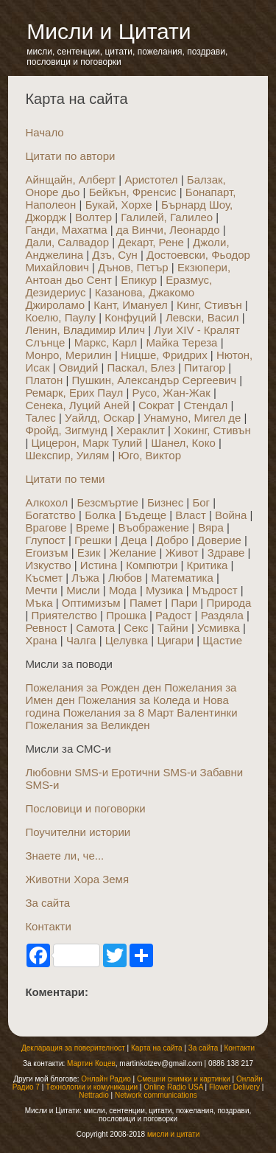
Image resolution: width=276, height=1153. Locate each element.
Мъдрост (215, 590)
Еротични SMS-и (154, 772)
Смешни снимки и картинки (183, 1079)
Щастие (222, 640)
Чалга (81, 640)
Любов (125, 577)
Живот (182, 552)
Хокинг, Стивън (212, 430)
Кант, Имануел (130, 305)
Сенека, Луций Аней (77, 405)
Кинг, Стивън (209, 305)
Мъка (38, 602)
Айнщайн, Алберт (70, 179)
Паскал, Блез (141, 367)
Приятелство (63, 615)
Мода (123, 590)
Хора (86, 879)
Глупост (45, 540)
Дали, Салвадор (67, 242)
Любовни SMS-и (66, 772)
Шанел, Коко (183, 442)
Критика (207, 565)
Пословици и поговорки (85, 808)
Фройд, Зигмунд (66, 430)
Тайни (173, 627)
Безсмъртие (107, 502)
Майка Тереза (181, 342)
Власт (190, 515)
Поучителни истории (77, 832)
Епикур (139, 280)
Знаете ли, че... (64, 855)
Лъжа (85, 577)
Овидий (79, 367)
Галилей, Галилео (167, 217)
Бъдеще (145, 515)
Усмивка (218, 627)
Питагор (204, 367)
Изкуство (48, 565)
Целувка (126, 640)
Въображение (153, 527)
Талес (40, 417)
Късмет (44, 577)
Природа (228, 602)
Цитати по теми (65, 479)
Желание (133, 552)
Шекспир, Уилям (67, 455)
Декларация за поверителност (73, 1048)
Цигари (175, 640)
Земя (115, 879)
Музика (164, 590)
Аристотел (150, 179)
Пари (184, 602)
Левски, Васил (202, 317)
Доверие (219, 540)
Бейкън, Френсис (133, 192)
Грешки (93, 540)
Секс (136, 627)
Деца (133, 540)
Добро (172, 540)
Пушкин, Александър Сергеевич (153, 380)
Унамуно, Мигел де (192, 417)
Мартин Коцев (91, 1063)
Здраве (226, 552)
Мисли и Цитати (108, 31)
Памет (146, 602)
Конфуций (130, 317)
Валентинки (207, 712)
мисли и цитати (173, 1134)
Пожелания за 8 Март (118, 712)
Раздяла (222, 615)
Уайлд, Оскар (100, 417)
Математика (182, 577)
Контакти (48, 926)
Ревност (46, 627)
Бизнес (165, 502)
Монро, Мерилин (68, 355)
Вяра (211, 527)
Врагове (45, 527)
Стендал (205, 405)
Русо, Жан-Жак (171, 392)
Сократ (156, 405)
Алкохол (46, 502)
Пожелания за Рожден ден (93, 687)
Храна (41, 640)
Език (89, 552)
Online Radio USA (173, 1087)
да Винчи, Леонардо (168, 229)
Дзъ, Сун (115, 254)
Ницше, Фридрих (164, 355)
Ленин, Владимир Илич (85, 330)
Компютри (151, 565)
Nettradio (94, 1095)
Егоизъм (46, 552)
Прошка (126, 615)
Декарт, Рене (151, 242)
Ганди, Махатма (66, 229)
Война (231, 515)
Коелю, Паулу (60, 317)
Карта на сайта (157, 1048)
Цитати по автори (70, 156)
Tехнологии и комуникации (92, 1087)
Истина (98, 565)
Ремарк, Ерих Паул (74, 392)
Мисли (83, 590)
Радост (173, 615)
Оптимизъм (91, 602)
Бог (201, 502)
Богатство (50, 515)
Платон (44, 380)
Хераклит (140, 430)
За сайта (47, 902)
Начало (44, 132)
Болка (100, 515)
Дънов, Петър (133, 267)
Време (92, 527)
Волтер (93, 217)
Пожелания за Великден (87, 725)
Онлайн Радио (105, 1079)
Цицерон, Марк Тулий (86, 442)
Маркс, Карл (106, 342)
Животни (48, 879)
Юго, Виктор (149, 455)
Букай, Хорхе (118, 204)
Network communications (156, 1095)
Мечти (41, 590)
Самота (95, 627)
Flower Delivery (234, 1087)
